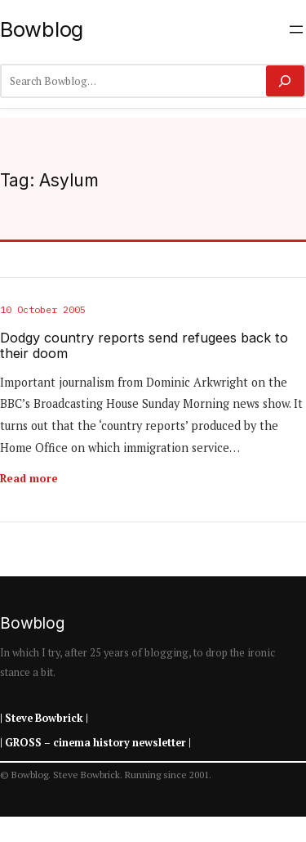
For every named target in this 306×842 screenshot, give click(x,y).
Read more (29, 478)
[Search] (285, 80)
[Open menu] (296, 29)
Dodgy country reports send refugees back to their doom (144, 346)
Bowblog (41, 29)
